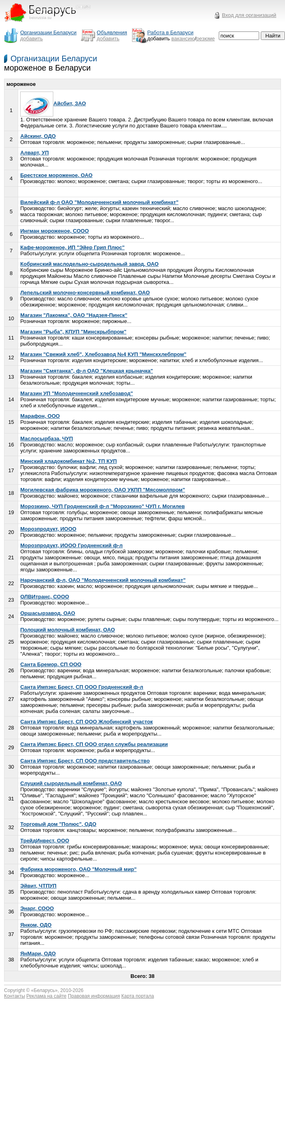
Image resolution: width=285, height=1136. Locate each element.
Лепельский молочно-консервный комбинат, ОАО (85, 293)
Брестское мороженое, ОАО (56, 175)
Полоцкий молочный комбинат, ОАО (67, 630)
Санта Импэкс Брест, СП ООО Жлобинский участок (86, 722)
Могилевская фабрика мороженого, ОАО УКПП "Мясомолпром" (102, 490)
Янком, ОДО (35, 925)
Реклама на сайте (46, 996)
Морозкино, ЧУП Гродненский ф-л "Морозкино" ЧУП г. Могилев (102, 506)
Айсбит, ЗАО (53, 103)
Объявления (112, 32)
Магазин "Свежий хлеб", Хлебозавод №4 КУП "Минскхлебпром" (103, 354)
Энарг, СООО (37, 908)
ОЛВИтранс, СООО (44, 597)
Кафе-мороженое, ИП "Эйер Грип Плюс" (72, 247)
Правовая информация (94, 996)
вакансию (183, 38)
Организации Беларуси (53, 58)
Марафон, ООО (40, 416)
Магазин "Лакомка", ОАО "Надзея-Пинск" (73, 315)
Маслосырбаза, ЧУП (46, 439)
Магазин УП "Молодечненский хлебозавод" (76, 393)
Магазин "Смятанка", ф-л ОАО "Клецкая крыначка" (86, 371)
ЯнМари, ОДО (38, 953)
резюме (205, 38)
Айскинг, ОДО (38, 136)
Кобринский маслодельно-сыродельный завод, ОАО (89, 264)
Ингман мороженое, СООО (54, 231)
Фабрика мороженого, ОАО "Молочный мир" (78, 869)
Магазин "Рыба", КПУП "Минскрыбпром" (73, 332)
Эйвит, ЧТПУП (38, 886)
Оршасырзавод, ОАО (47, 613)
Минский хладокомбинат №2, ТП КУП (68, 461)
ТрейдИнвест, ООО (44, 841)
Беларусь (44, 990)
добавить (31, 38)
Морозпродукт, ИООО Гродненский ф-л (71, 545)
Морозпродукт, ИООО (48, 529)
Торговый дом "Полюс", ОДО (58, 824)
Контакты (14, 996)
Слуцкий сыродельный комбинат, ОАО (71, 783)
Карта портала (138, 996)
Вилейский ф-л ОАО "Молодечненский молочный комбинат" (99, 202)
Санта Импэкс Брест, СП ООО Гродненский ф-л (81, 687)
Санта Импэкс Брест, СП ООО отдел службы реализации (94, 744)
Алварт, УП (34, 153)
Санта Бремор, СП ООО (50, 664)
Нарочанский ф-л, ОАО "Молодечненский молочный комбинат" (103, 580)
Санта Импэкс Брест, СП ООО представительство (85, 761)
